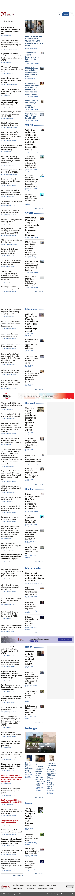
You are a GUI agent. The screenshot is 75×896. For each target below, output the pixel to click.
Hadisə (28, 646)
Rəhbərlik (41, 885)
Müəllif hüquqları (18, 888)
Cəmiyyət (30, 403)
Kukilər (51, 888)
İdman (28, 803)
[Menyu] (72, 14)
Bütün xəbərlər (39, 208)
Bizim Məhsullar (51, 885)
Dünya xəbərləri (33, 568)
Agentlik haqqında (18, 885)
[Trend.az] (7, 14)
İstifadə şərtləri (29, 888)
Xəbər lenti (7, 21)
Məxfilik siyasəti (42, 888)
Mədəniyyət (31, 728)
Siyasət (29, 212)
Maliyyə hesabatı (31, 885)
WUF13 (29, 125)
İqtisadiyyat (31, 309)
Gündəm (29, 489)
